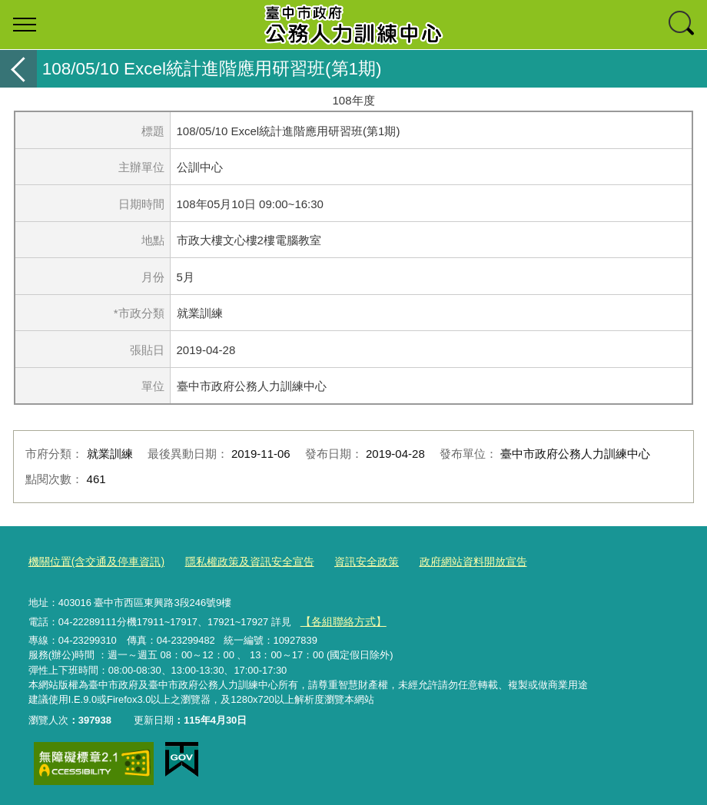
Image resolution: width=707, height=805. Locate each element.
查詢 (682, 24)
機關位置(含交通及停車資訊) (91, 561)
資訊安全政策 (345, 561)
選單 (24, 24)
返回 (18, 69)
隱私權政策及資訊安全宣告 (235, 561)
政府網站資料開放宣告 (446, 561)
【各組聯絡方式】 (340, 618)
